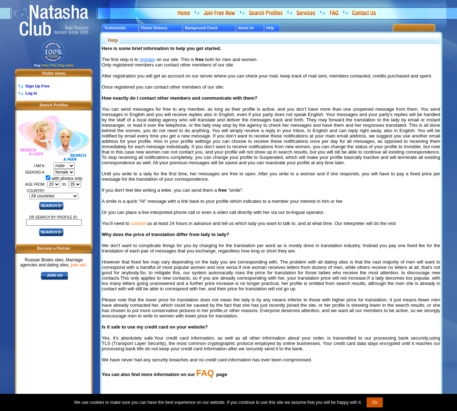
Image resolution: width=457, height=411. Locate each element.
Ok (374, 402)
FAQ (205, 373)
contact (138, 223)
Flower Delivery (154, 28)
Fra (53, 65)
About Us (246, 28)
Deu (70, 65)
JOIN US (54, 275)
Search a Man (71, 142)
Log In (31, 93)
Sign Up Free (37, 86)
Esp (62, 65)
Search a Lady (34, 135)
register (147, 59)
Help (270, 28)
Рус (46, 65)
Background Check (201, 28)
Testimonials (115, 28)
